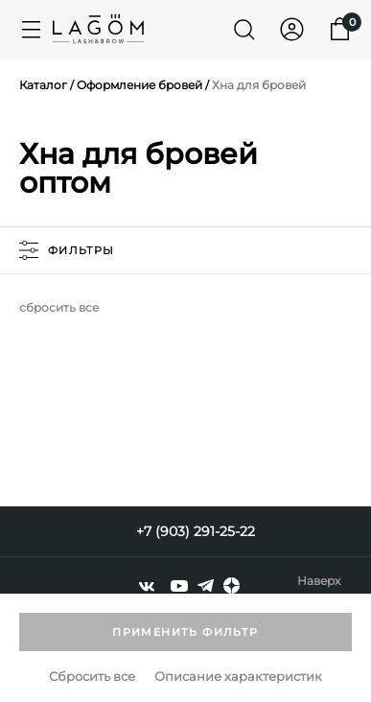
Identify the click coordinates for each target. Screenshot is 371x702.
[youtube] (179, 586)
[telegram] (205, 586)
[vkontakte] (146, 586)
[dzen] (231, 586)
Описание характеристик (238, 676)
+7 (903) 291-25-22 (195, 531)
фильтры (66, 250)
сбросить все (59, 307)
